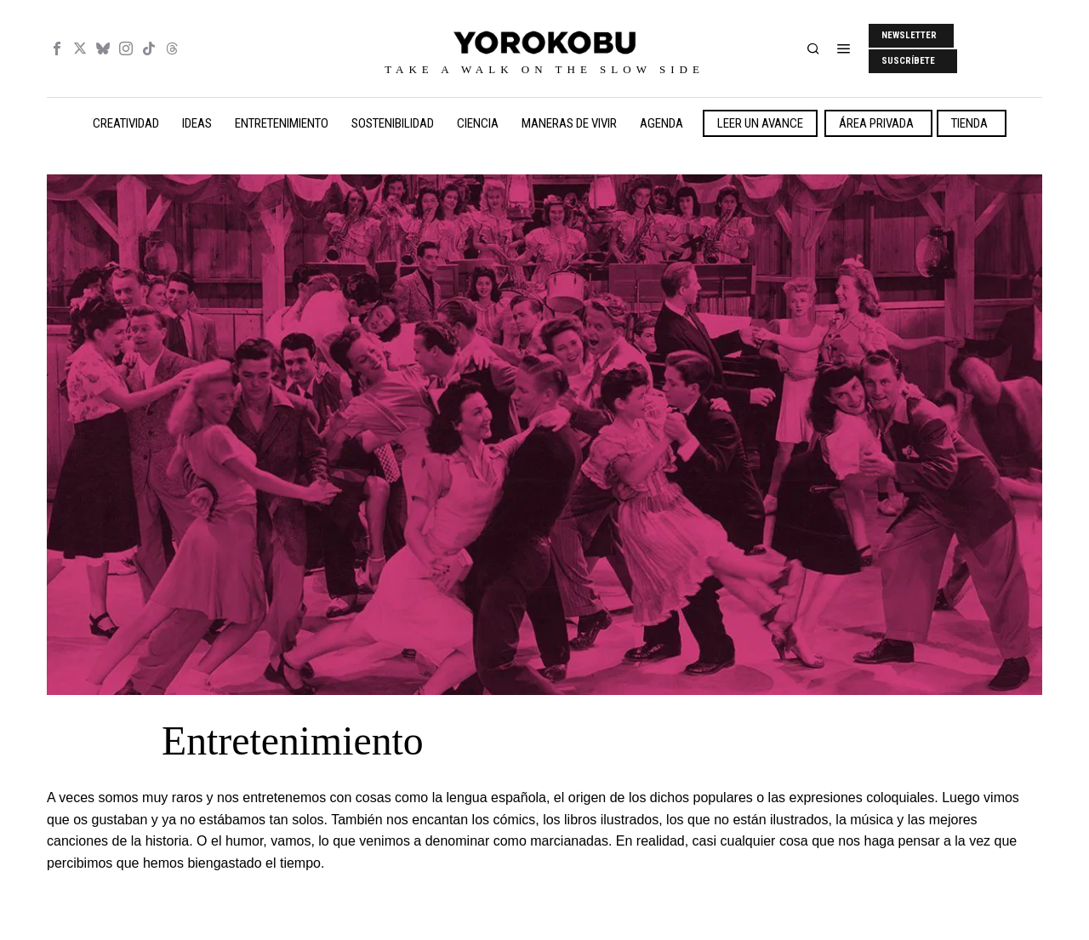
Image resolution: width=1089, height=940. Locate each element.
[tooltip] (57, 48)
